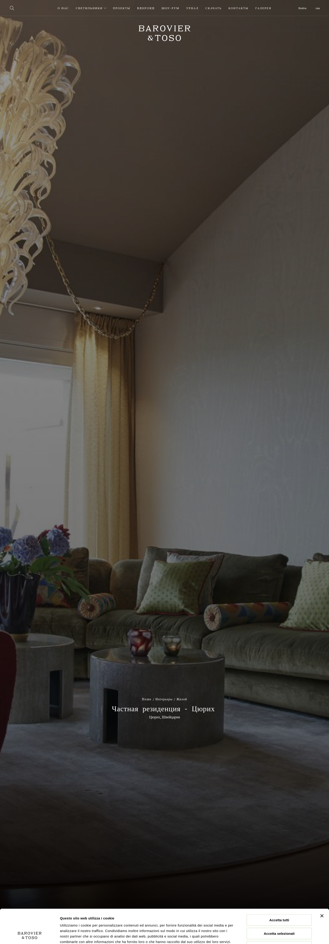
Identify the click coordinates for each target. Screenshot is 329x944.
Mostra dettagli (240, 935)
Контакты (238, 8)
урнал (192, 8)
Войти (302, 8)
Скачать (213, 8)
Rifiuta (279, 915)
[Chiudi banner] (322, 883)
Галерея (263, 8)
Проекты (121, 8)
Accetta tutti (279, 888)
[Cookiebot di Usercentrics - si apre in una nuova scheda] (30, 935)
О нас (63, 8)
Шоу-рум (170, 8)
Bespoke (146, 8)
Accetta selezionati (279, 902)
